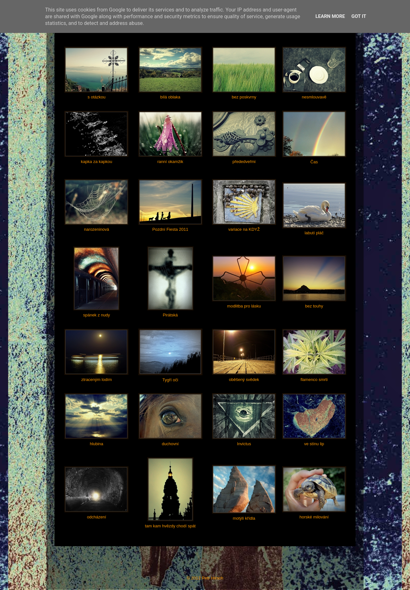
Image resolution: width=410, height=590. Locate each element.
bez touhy (314, 306)
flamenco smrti (314, 379)
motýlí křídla (244, 518)
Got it (358, 16)
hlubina (96, 443)
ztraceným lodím (96, 379)
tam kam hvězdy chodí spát (170, 526)
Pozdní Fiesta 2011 (170, 229)
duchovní (170, 443)
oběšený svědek (244, 379)
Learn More (330, 16)
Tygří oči (170, 379)
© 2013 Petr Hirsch (205, 578)
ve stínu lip (314, 443)
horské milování (314, 517)
